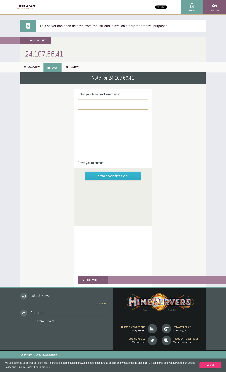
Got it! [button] (210, 365)
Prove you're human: (91, 163)
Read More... (101, 303)
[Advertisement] (113, 135)
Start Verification (113, 175)
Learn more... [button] (42, 367)
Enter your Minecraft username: (99, 94)
